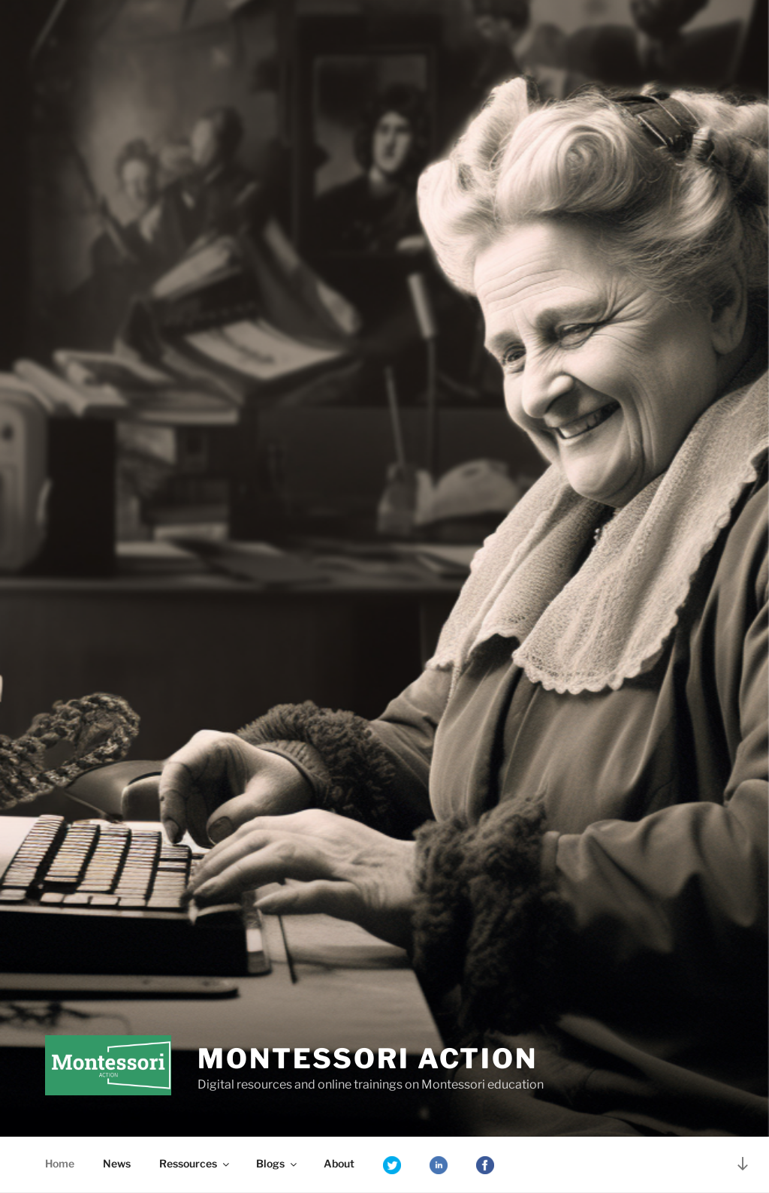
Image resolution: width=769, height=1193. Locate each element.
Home (59, 1163)
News (117, 1163)
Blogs (277, 1163)
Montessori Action (368, 1058)
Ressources (195, 1163)
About (339, 1163)
